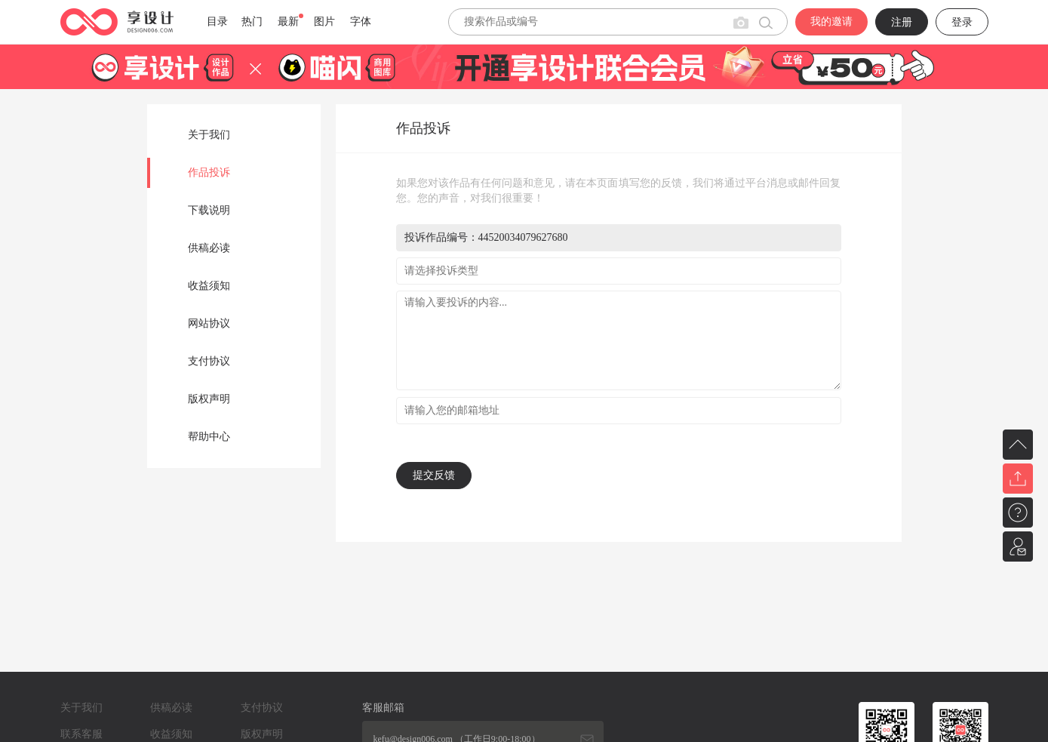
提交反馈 (434, 475)
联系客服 (81, 734)
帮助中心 (209, 436)
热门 (252, 21)
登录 (962, 22)
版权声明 (209, 399)
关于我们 (209, 134)
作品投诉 (209, 172)
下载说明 (209, 210)
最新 (288, 21)
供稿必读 (209, 248)
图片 (324, 21)
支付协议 (209, 361)
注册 (901, 22)
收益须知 (209, 285)
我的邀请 (831, 21)
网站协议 (209, 323)
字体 (360, 21)
